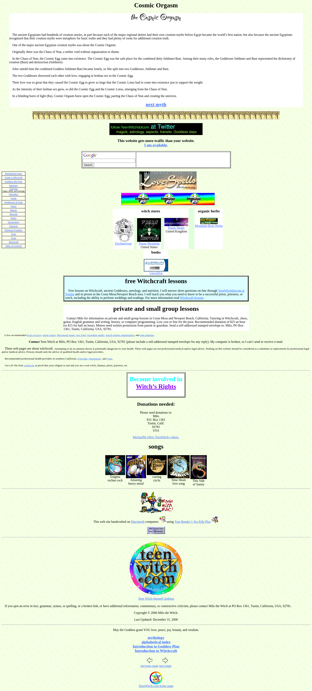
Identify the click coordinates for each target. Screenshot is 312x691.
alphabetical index (156, 642)
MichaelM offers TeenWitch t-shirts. (156, 437)
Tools (13, 234)
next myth (156, 104)
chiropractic (95, 358)
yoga (109, 358)
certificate (29, 365)
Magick (13, 210)
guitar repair (49, 335)
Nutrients (13, 226)
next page (165, 666)
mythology (156, 638)
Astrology (13, 185)
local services (34, 335)
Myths (13, 218)
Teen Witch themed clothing (156, 598)
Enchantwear (123, 243)
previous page (149, 666)
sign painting (147, 335)
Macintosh (137, 521)
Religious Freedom (13, 230)
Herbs (13, 206)
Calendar (13, 189)
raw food (81, 335)
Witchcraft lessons (191, 297)
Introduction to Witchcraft (156, 651)
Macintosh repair (66, 335)
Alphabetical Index (13, 173)
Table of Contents (13, 246)
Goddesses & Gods (13, 202)
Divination (13, 194)
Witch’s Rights (156, 386)
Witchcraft (13, 242)
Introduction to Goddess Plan (156, 646)
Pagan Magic (176, 227)
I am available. (156, 145)
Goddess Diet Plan (13, 181)
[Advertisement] (183, 160)
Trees (13, 238)
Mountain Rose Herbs (209, 225)
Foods (14, 198)
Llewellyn (156, 273)
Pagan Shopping (149, 243)
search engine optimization (120, 335)
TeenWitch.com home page (156, 686)
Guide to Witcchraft (14, 177)
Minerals (14, 214)
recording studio (95, 335)
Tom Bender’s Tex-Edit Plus (193, 521)
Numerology (13, 222)
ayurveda (82, 358)
